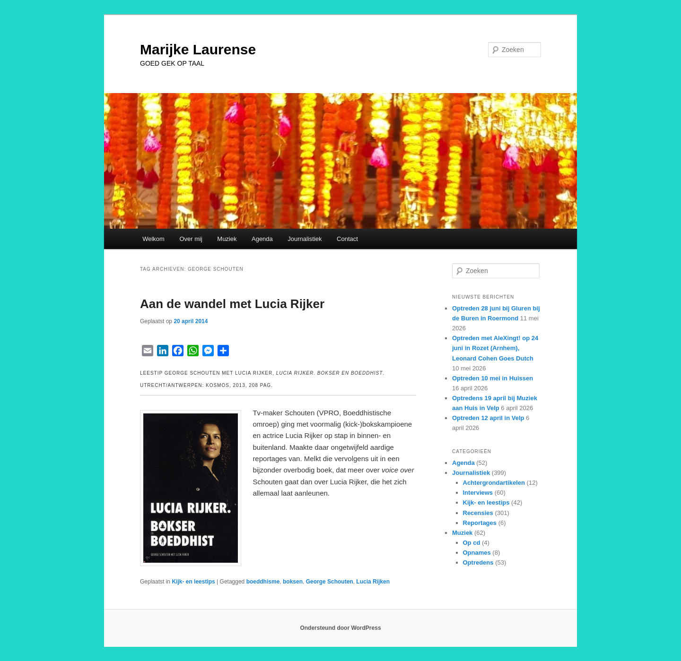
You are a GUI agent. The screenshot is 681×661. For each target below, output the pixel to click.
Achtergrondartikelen (494, 482)
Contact (347, 238)
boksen (293, 581)
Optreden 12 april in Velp (488, 417)
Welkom (153, 238)
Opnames (477, 552)
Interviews (478, 492)
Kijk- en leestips (193, 581)
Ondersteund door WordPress (340, 628)
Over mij (190, 238)
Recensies (478, 512)
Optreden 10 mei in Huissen (492, 378)
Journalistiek (305, 238)
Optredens (478, 562)
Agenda (262, 238)
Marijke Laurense (198, 49)
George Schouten (329, 581)
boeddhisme (263, 581)
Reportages (480, 522)
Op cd (471, 542)
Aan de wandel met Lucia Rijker (232, 304)
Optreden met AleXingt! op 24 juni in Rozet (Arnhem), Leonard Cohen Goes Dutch (495, 348)
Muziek (226, 238)
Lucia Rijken (373, 581)
